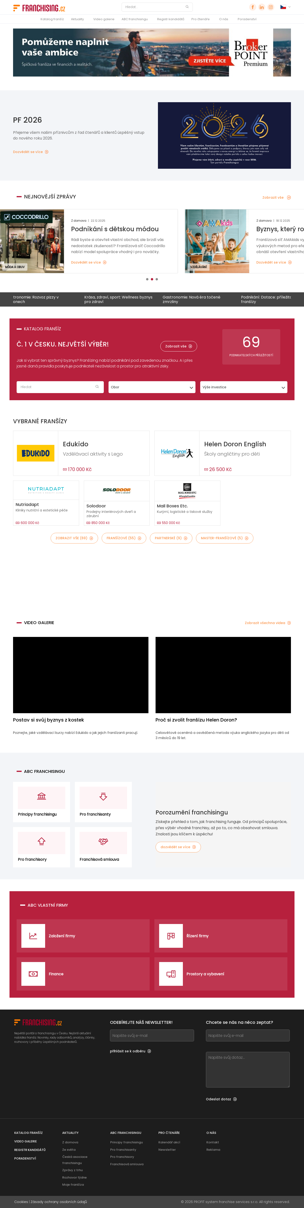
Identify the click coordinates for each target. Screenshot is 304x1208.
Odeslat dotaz (221, 1099)
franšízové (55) (124, 538)
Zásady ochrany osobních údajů (59, 1201)
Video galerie (103, 19)
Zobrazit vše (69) (74, 538)
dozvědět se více (178, 847)
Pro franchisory (122, 1157)
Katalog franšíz (52, 19)
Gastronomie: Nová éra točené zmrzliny (196, 299)
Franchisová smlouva (126, 1164)
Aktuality (77, 19)
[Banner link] (152, 579)
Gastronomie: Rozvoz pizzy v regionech (37, 299)
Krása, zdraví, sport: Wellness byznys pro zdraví (123, 299)
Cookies (21, 1201)
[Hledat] (154, 7)
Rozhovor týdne (74, 1177)
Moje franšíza (73, 1184)
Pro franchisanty (123, 1149)
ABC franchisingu (135, 19)
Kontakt (212, 1142)
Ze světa (69, 1149)
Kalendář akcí (169, 1142)
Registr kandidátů (170, 19)
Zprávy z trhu (72, 1170)
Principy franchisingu (126, 1142)
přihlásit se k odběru (130, 1051)
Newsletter (167, 1149)
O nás (223, 19)
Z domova (70, 1142)
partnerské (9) (171, 538)
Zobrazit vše (276, 197)
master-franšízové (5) (224, 538)
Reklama (213, 1149)
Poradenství (247, 19)
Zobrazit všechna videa (268, 623)
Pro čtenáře (200, 19)
